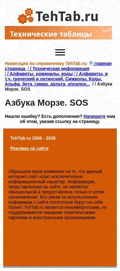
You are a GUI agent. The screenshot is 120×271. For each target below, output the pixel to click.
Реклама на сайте (29, 148)
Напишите (95, 116)
